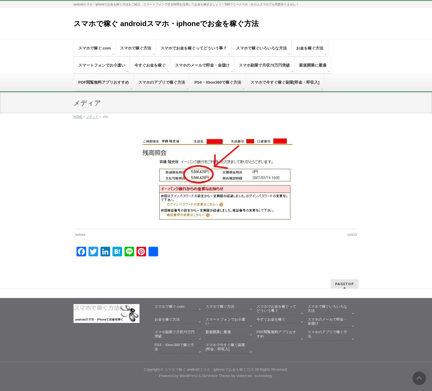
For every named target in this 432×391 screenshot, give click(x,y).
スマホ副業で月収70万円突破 (174, 334)
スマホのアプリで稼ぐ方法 (327, 334)
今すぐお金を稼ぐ (270, 319)
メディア (92, 116)
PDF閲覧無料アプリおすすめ (276, 334)
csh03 (352, 235)
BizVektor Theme (216, 376)
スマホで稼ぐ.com (169, 306)
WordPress (188, 376)
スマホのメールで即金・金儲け (327, 321)
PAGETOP (344, 284)
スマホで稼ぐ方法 (220, 306)
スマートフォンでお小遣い (225, 321)
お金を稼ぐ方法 (167, 319)
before (80, 235)
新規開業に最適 (218, 332)
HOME (78, 116)
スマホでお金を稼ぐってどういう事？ (276, 308)
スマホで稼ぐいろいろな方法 (327, 308)
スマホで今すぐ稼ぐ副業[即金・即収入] (225, 347)
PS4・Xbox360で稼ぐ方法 (174, 347)
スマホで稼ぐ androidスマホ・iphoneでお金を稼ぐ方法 (166, 23)
